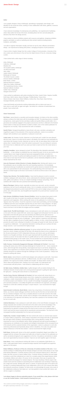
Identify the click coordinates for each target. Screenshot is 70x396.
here (56, 376)
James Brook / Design (11, 4)
